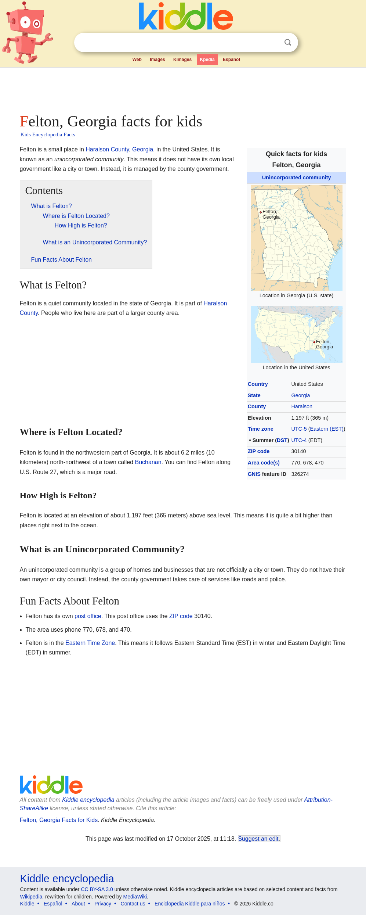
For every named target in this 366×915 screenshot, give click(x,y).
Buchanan (148, 462)
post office (88, 616)
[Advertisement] (183, 88)
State (254, 395)
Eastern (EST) (327, 429)
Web (137, 59)
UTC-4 (299, 440)
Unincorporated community (296, 177)
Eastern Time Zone (90, 643)
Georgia (300, 395)
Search (288, 42)
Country (258, 384)
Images (157, 59)
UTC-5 (299, 429)
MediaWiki (135, 897)
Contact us (133, 904)
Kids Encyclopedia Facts (48, 134)
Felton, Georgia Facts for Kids (59, 820)
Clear (273, 42)
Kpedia (207, 59)
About (78, 904)
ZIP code (259, 451)
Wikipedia (31, 897)
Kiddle (27, 904)
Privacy (102, 904)
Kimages (182, 59)
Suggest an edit (258, 839)
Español (231, 59)
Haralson (301, 406)
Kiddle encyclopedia (88, 800)
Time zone (260, 429)
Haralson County (107, 149)
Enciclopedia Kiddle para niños (190, 904)
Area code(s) (264, 463)
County (257, 406)
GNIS (254, 474)
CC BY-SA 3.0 (97, 889)
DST (282, 440)
